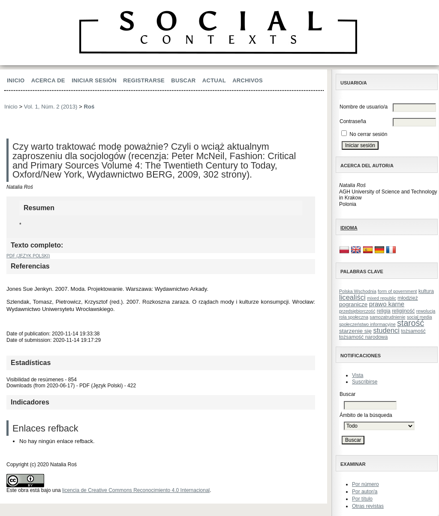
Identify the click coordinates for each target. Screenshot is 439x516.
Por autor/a (364, 492)
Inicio (15, 80)
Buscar (183, 80)
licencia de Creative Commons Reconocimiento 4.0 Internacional (136, 490)
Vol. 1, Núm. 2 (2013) (51, 106)
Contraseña (353, 121)
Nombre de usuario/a (364, 107)
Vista (357, 375)
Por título (362, 499)
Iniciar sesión (94, 80)
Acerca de (48, 80)
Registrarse (144, 80)
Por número (365, 484)
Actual (214, 80)
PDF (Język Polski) (28, 255)
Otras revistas (368, 506)
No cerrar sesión (368, 134)
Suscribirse (364, 382)
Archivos (247, 80)
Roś (89, 106)
